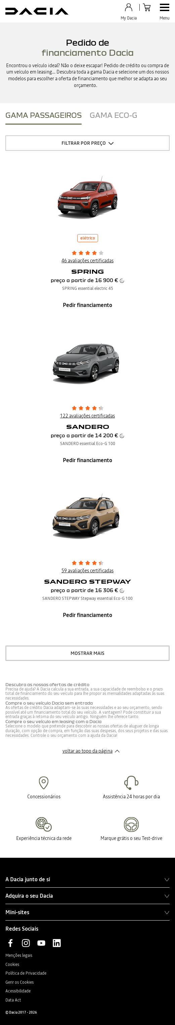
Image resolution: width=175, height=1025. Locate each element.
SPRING (87, 271)
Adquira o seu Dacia (87, 895)
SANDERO (87, 427)
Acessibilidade (18, 991)
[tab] (43, 116)
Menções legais (18, 955)
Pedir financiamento (87, 305)
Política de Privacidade (25, 973)
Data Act (13, 1000)
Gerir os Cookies (19, 982)
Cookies (12, 964)
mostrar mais (87, 653)
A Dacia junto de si (87, 879)
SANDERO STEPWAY (87, 581)
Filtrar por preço (83, 143)
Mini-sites (87, 912)
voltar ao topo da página (87, 751)
